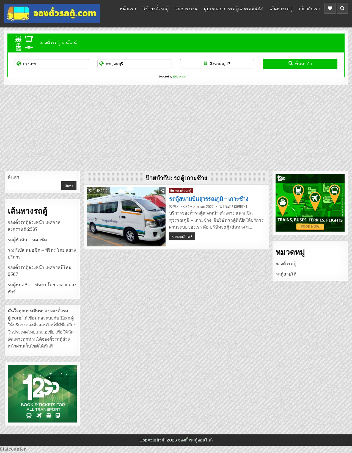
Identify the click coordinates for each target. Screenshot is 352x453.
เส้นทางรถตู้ (281, 8)
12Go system (180, 76)
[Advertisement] (176, 126)
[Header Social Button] (330, 8)
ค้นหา (13, 177)
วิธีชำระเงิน (186, 8)
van (175, 206)
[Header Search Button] (342, 8)
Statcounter (13, 449)
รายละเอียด (181, 236)
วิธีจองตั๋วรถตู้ (156, 8)
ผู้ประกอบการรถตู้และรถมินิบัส (233, 8)
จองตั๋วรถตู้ (183, 190)
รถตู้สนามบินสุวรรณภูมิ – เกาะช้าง (208, 199)
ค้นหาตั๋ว (300, 63)
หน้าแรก (128, 8)
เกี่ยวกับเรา (309, 8)
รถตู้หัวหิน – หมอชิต (27, 239)
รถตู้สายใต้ (286, 274)
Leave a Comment (235, 206)
